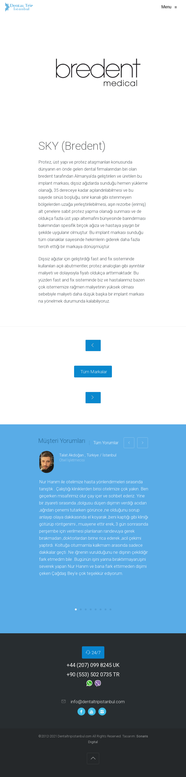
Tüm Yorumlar (105, 443)
